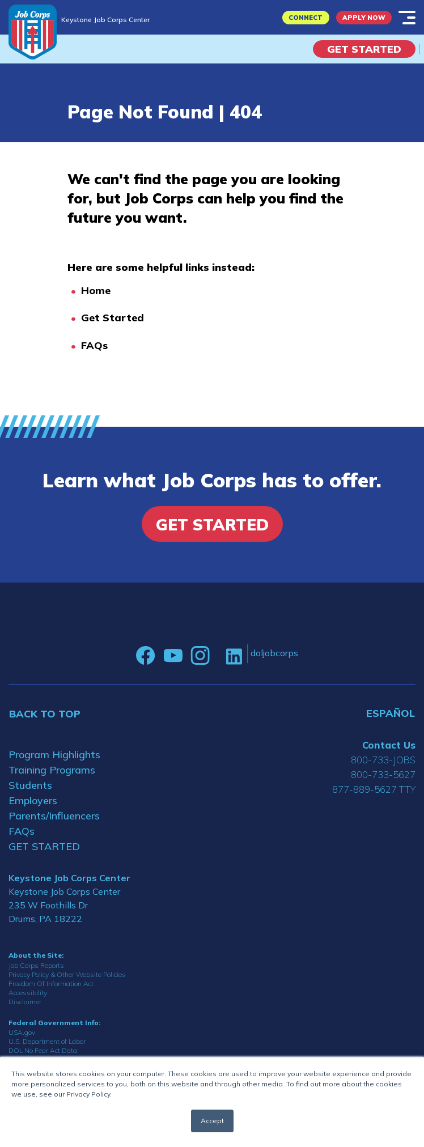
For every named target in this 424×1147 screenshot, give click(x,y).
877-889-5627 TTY (373, 789)
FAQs (94, 345)
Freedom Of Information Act (51, 983)
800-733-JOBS (383, 760)
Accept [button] (212, 1120)
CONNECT (306, 18)
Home (96, 290)
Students (30, 785)
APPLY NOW (363, 18)
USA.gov (22, 1032)
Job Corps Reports (36, 965)
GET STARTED (44, 846)
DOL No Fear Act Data (43, 1050)
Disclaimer (25, 1001)
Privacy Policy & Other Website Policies (67, 974)
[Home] (33, 32)
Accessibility (28, 992)
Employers (33, 800)
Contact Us (388, 745)
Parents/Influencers (54, 815)
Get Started (364, 49)
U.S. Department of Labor (47, 1041)
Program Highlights (54, 754)
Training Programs (52, 769)
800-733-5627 (383, 774)
